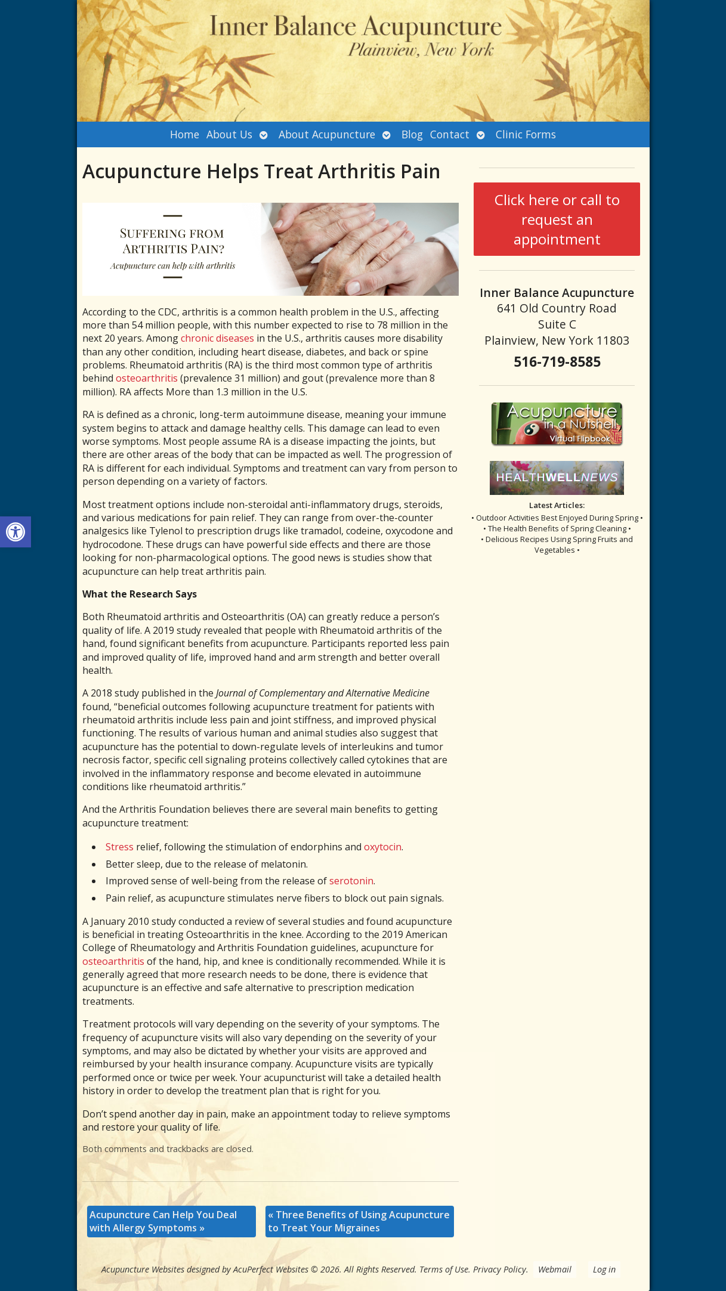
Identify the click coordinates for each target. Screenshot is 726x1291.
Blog (412, 134)
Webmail (554, 1269)
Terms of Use (443, 1269)
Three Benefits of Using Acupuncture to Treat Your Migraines (359, 1221)
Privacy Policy (499, 1269)
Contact (449, 134)
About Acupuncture (327, 134)
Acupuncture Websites (142, 1269)
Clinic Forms (526, 134)
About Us (229, 134)
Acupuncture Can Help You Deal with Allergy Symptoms (163, 1221)
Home (184, 134)
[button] (15, 531)
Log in (604, 1269)
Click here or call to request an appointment (557, 219)
